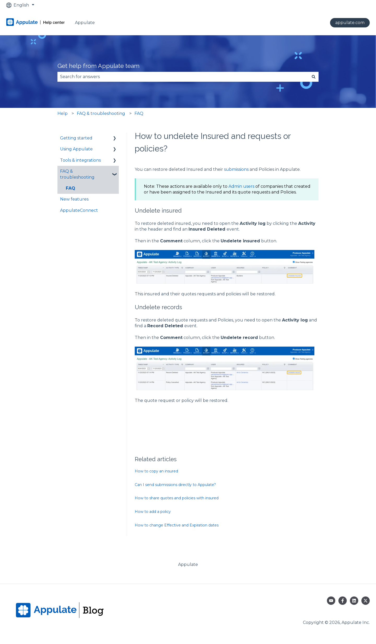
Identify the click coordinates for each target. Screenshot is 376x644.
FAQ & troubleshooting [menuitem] (77, 174)
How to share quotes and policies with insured (177, 498)
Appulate (85, 22)
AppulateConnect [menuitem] (79, 210)
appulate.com (350, 22)
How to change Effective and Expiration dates (177, 525)
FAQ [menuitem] (70, 188)
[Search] (314, 77)
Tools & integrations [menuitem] (80, 160)
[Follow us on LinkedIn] (354, 600)
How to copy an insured (156, 471)
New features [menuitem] (74, 199)
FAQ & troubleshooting (101, 113)
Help (62, 113)
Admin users (241, 186)
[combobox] (183, 77)
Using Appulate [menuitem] (76, 149)
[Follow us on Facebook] (342, 600)
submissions (237, 169)
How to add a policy (153, 511)
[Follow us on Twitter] (365, 600)
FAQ (138, 113)
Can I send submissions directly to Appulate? (175, 484)
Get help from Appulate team (98, 65)
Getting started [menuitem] (76, 138)
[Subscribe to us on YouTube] (331, 600)
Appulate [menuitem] (188, 564)
